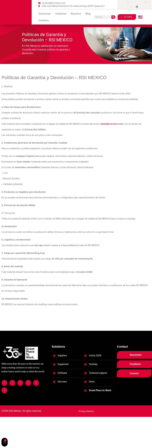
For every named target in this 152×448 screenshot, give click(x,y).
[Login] (137, 7)
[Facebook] (122, 2)
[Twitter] (134, 2)
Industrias (60, 13)
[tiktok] (131, 7)
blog (88, 13)
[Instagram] (128, 2)
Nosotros (76, 13)
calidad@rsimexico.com (111, 124)
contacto (44, 20)
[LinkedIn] (140, 2)
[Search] (113, 17)
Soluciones (45, 13)
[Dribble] (146, 2)
